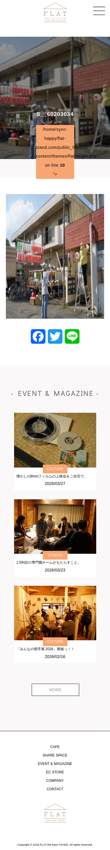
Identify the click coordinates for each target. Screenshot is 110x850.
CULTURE (55, 469)
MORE (55, 689)
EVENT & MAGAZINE (55, 764)
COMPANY (55, 781)
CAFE (55, 747)
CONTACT (55, 789)
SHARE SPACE (55, 755)
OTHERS (55, 555)
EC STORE (55, 772)
